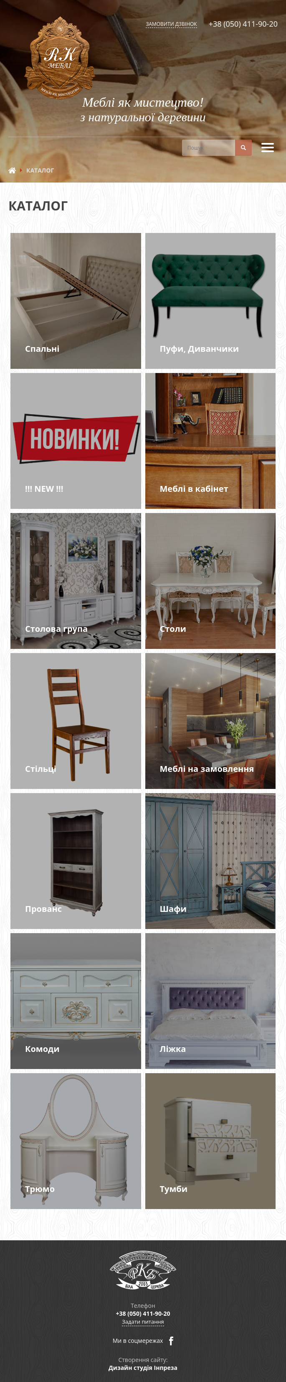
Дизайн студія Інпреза (143, 1368)
